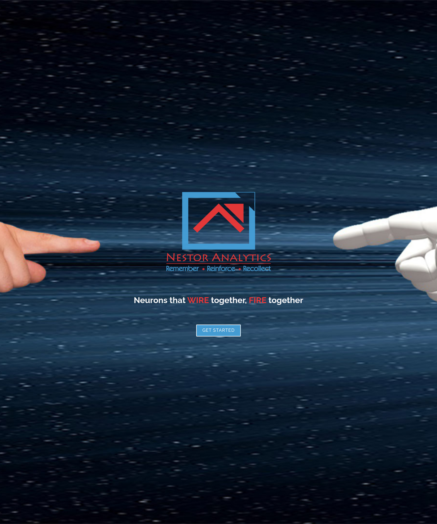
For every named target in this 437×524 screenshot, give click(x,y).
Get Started (218, 357)
